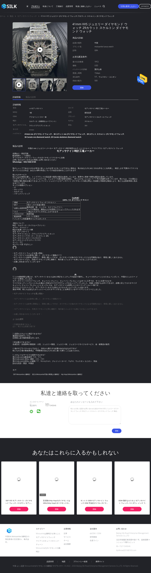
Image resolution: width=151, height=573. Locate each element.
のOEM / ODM (95, 533)
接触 (82, 87)
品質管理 (69, 6)
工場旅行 (59, 6)
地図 (63, 561)
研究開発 (93, 537)
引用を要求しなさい (128, 6)
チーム (66, 540)
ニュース (97, 6)
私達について (48, 6)
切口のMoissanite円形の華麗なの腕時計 (45, 374)
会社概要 (67, 544)
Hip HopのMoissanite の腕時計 (71, 374)
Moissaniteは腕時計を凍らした (48, 533)
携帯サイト (100, 561)
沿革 (65, 533)
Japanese (145, 6)
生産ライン (94, 540)
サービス (67, 537)
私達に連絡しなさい (83, 6)
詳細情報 (17, 97)
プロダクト (35, 6)
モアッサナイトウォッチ (45, 537)
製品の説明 (31, 97)
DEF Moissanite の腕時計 (21, 374)
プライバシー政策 (80, 561)
